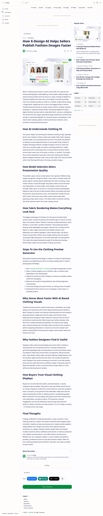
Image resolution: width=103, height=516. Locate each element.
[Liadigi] (31, 51)
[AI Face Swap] (57, 7)
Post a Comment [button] (47, 487)
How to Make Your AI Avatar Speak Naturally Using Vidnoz (88, 61)
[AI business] (82, 7)
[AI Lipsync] (48, 7)
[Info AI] (90, 66)
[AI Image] (66, 7)
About (25, 499)
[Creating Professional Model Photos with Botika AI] (87, 33)
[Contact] (10, 23)
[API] (85, 83)
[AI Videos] (74, 7)
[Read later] (65, 51)
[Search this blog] (33, 2)
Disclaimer (11, 513)
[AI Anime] (34, 7)
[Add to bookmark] (99, 28)
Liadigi (7, 3)
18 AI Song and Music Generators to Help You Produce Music (88, 69)
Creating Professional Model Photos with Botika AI (88, 47)
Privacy (16, 513)
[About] (10, 19)
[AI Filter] (41, 7)
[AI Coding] (81, 83)
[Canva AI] (10, 16)
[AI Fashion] (27, 472)
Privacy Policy (27, 506)
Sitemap (4, 513)
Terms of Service (28, 508)
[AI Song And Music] (83, 66)
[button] (3, 2)
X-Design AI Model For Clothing (39, 269)
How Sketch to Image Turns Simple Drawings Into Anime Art (88, 78)
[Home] (10, 9)
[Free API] (89, 7)
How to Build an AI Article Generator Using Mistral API (88, 86)
